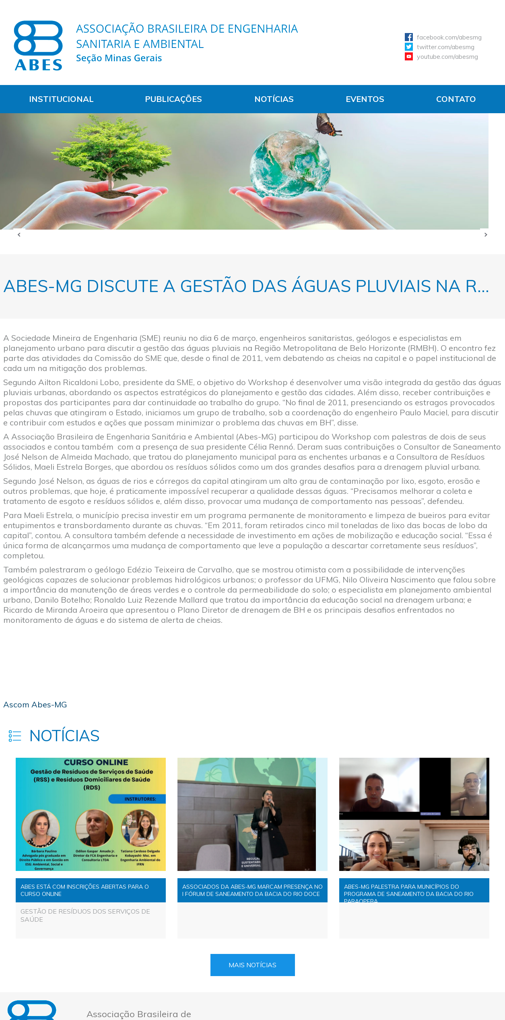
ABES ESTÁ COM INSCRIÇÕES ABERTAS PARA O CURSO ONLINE (85, 890)
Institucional (61, 99)
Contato (456, 99)
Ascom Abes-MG (35, 704)
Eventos (365, 99)
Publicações (173, 99)
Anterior (19, 234)
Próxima (486, 234)
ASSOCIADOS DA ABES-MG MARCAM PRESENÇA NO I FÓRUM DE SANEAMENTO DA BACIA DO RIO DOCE (252, 890)
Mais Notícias (252, 965)
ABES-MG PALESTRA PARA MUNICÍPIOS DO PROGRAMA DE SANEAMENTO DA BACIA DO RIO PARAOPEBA (409, 892)
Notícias (274, 99)
